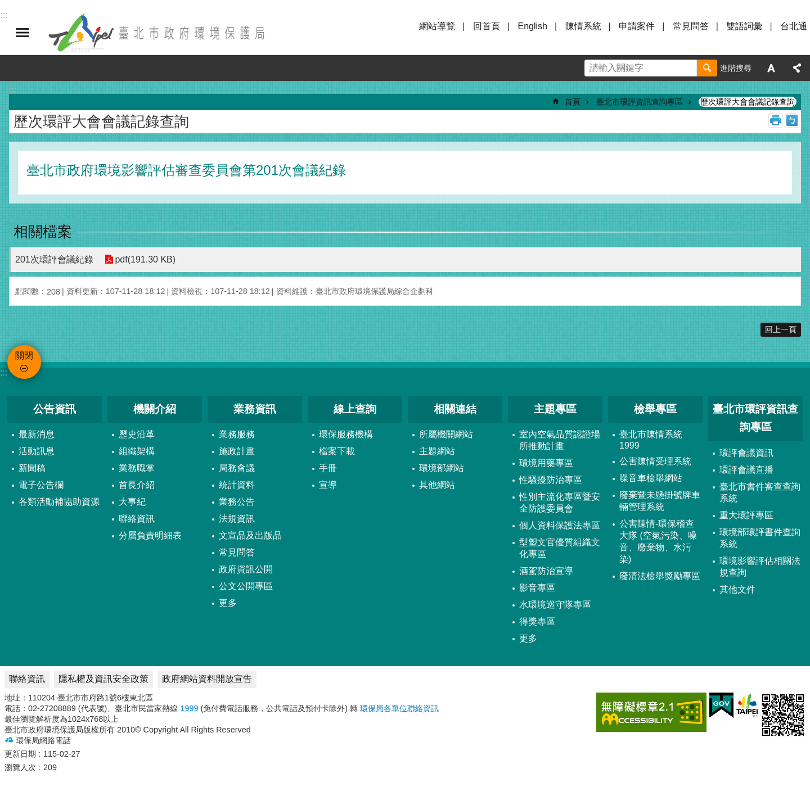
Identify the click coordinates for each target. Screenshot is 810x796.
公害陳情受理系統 (655, 461)
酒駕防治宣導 (546, 571)
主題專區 (555, 409)
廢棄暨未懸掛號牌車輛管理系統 (659, 501)
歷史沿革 (137, 434)
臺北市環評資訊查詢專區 (639, 101)
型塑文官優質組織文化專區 (559, 548)
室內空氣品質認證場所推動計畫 (559, 440)
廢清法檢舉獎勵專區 (659, 576)
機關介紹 (154, 409)
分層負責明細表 (150, 535)
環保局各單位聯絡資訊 (399, 708)
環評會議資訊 (746, 453)
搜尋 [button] (707, 68)
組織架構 (137, 451)
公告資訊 (54, 409)
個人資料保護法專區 (559, 525)
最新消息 (37, 434)
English (532, 26)
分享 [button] (797, 68)
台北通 (793, 26)
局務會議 (237, 468)
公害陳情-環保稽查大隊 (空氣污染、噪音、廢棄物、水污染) (658, 541)
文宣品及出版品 (250, 535)
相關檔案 (43, 231)
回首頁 (486, 26)
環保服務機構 (346, 434)
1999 (189, 708)
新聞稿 (32, 468)
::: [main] (12, 90)
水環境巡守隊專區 (555, 604)
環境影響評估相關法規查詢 (759, 566)
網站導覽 (437, 26)
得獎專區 (537, 621)
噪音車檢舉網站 (650, 478)
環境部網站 (441, 468)
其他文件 (737, 589)
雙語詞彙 (744, 26)
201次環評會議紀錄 (54, 259)
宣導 (328, 485)
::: (3, 372)
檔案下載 (337, 451)
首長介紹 (137, 485)
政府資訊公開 (246, 569)
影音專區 (537, 588)
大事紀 (132, 501)
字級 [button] (771, 68)
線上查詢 (355, 409)
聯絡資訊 (137, 518)
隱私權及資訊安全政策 (103, 679)
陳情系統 (583, 26)
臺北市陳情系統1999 (650, 439)
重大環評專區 (746, 515)
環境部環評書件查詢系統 (759, 538)
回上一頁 (780, 329)
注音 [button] (792, 120)
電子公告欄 (41, 485)
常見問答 (691, 26)
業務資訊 (254, 409)
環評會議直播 (746, 469)
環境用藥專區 (546, 463)
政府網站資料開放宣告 (207, 679)
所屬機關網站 (446, 434)
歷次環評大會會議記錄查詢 (747, 101)
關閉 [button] (22, 33)
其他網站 (437, 485)
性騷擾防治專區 (550, 480)
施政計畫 (237, 451)
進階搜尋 (736, 68)
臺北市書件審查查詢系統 (759, 492)
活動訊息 (37, 451)
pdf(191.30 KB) (145, 259)
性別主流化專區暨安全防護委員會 (559, 502)
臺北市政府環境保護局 (157, 32)
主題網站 (437, 451)
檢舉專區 (655, 409)
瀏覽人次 (20, 767)
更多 (228, 603)
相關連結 (455, 409)
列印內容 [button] (775, 120)
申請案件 (637, 26)
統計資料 (237, 485)
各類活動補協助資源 (59, 501)
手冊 (328, 468)
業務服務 (237, 434)
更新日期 (20, 753)
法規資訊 (237, 518)
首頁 (572, 101)
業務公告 (237, 501)
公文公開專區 (246, 586)
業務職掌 (137, 468)
